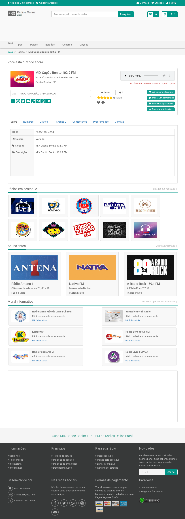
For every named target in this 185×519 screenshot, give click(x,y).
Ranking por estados (107, 467)
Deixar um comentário (161, 97)
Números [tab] (28, 121)
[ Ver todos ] (146, 301)
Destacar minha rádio (161, 109)
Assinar (171, 472)
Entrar (171, 2)
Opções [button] (85, 44)
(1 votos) (117, 98)
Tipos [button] (20, 44)
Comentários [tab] (80, 121)
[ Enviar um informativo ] (165, 301)
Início (11, 51)
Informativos (15, 467)
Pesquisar (125, 14)
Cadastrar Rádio (47, 2)
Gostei (106, 92)
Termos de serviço (62, 455)
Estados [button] (51, 44)
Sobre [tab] (13, 121)
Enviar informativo (106, 463)
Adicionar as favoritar (161, 92)
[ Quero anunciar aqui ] (165, 246)
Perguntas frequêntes (151, 491)
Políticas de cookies (63, 459)
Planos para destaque (108, 459)
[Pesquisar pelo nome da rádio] (84, 14)
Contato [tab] (119, 121)
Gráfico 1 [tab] (45, 121)
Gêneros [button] (68, 44)
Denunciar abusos (62, 467)
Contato (143, 2)
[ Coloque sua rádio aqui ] (164, 189)
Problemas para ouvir (161, 103)
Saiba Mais (19, 292)
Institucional (15, 463)
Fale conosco (16, 459)
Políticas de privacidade (65, 463)
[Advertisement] (92, 29)
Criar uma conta (148, 487)
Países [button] (35, 44)
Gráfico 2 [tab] (61, 121)
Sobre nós (14, 455)
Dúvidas (158, 2)
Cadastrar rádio (105, 455)
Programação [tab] (101, 121)
